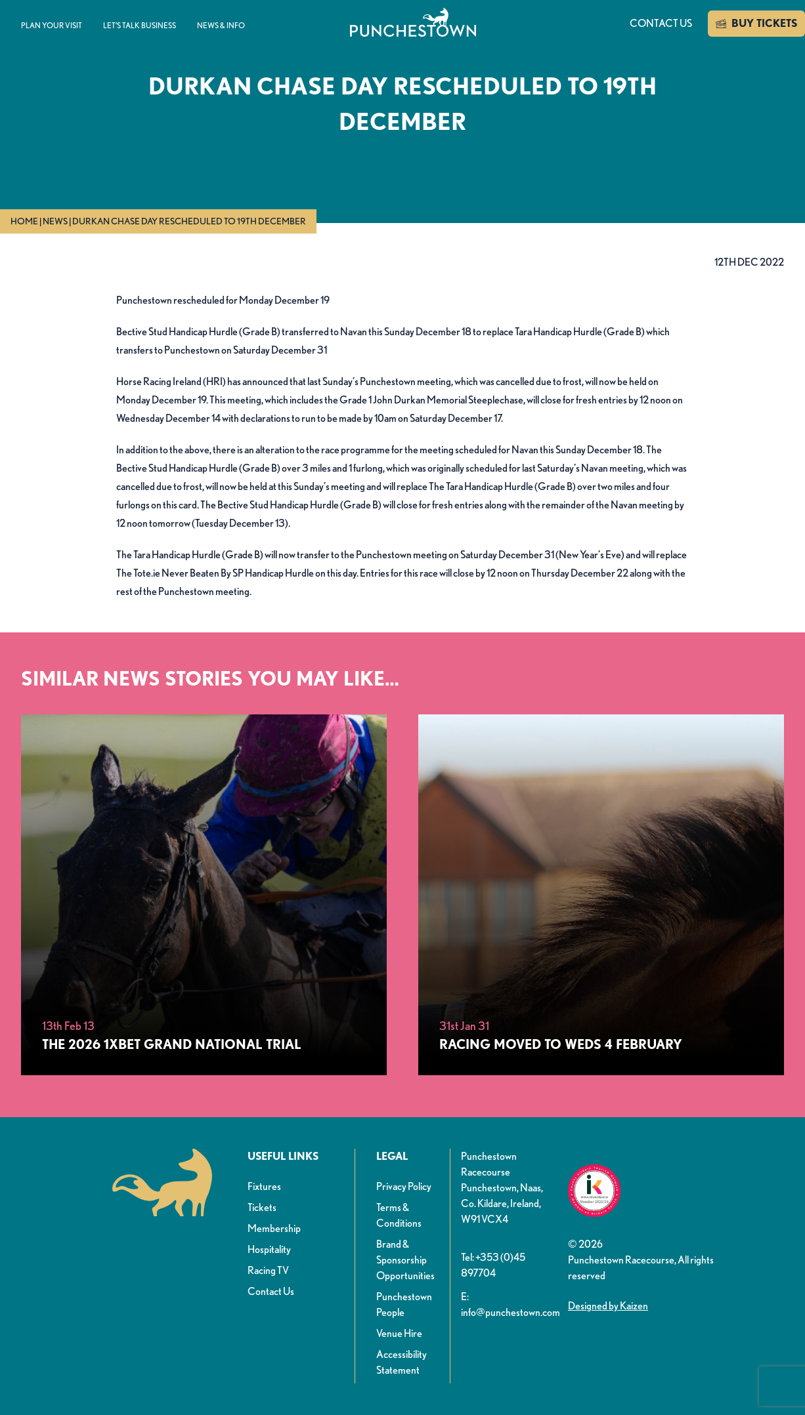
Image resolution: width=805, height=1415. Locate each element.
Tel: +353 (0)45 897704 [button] (493, 1265)
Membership (274, 1228)
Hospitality (269, 1249)
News (55, 221)
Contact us (661, 23)
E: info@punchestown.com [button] (509, 1304)
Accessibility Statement (401, 1362)
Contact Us (271, 1291)
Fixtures (264, 1186)
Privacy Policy (403, 1186)
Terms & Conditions (399, 1215)
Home (24, 221)
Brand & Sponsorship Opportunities (405, 1260)
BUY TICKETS (756, 23)
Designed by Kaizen (608, 1306)
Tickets (262, 1207)
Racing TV (268, 1270)
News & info (221, 25)
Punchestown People (404, 1304)
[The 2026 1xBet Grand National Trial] (204, 894)
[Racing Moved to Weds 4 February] (601, 894)
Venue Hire (399, 1333)
